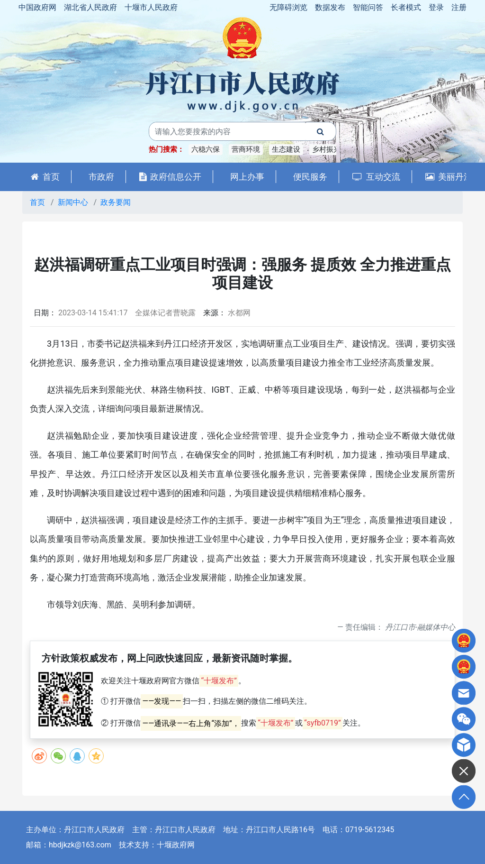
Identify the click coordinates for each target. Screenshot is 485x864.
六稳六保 (205, 149)
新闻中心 (73, 202)
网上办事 (247, 177)
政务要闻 (115, 202)
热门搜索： (166, 149)
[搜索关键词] (227, 131)
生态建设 (286, 149)
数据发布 (330, 7)
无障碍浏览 (288, 7)
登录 (436, 7)
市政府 (101, 177)
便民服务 (310, 177)
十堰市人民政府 (151, 7)
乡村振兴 (326, 149)
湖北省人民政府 (90, 7)
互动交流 (376, 177)
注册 (459, 7)
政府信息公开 (170, 177)
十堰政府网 (176, 844)
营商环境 (246, 149)
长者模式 (406, 7)
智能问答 (368, 7)
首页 (45, 177)
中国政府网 (37, 7)
